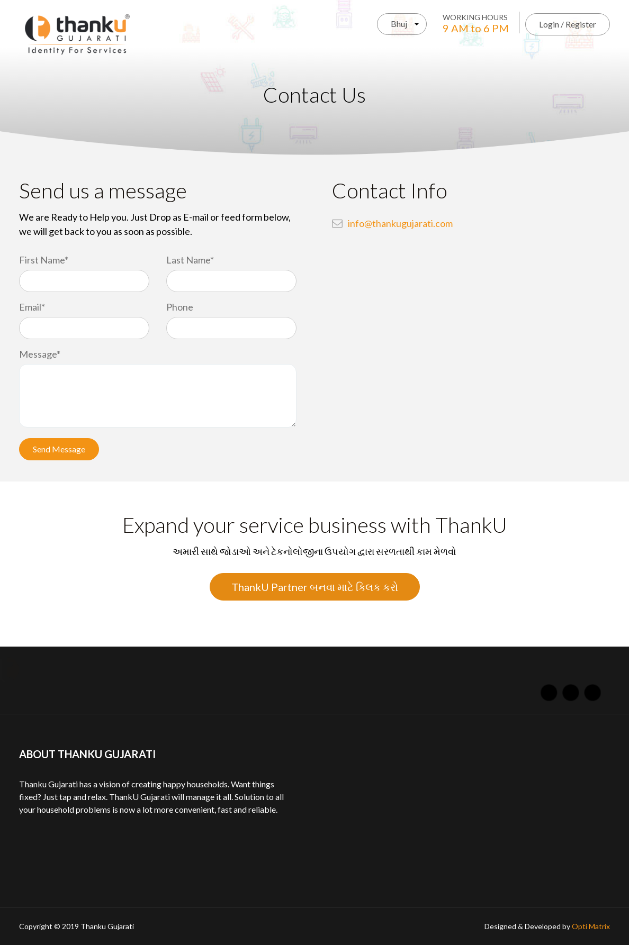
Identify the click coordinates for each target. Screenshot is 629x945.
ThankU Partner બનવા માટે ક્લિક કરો (314, 586)
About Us (118, 669)
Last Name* (190, 260)
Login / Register (567, 24)
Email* (32, 307)
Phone (179, 307)
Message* (39, 354)
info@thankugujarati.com (400, 223)
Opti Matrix (591, 926)
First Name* (43, 260)
